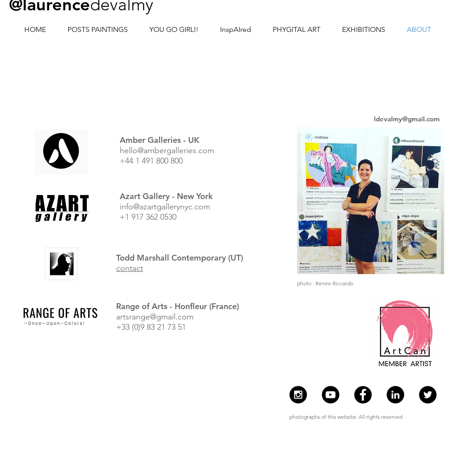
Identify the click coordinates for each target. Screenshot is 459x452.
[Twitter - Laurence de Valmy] (427, 394)
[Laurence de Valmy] (395, 394)
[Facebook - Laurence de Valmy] (363, 394)
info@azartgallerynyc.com (165, 207)
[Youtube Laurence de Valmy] (330, 394)
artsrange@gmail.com (155, 317)
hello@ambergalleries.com (167, 150)
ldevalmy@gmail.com (407, 119)
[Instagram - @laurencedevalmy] (298, 394)
